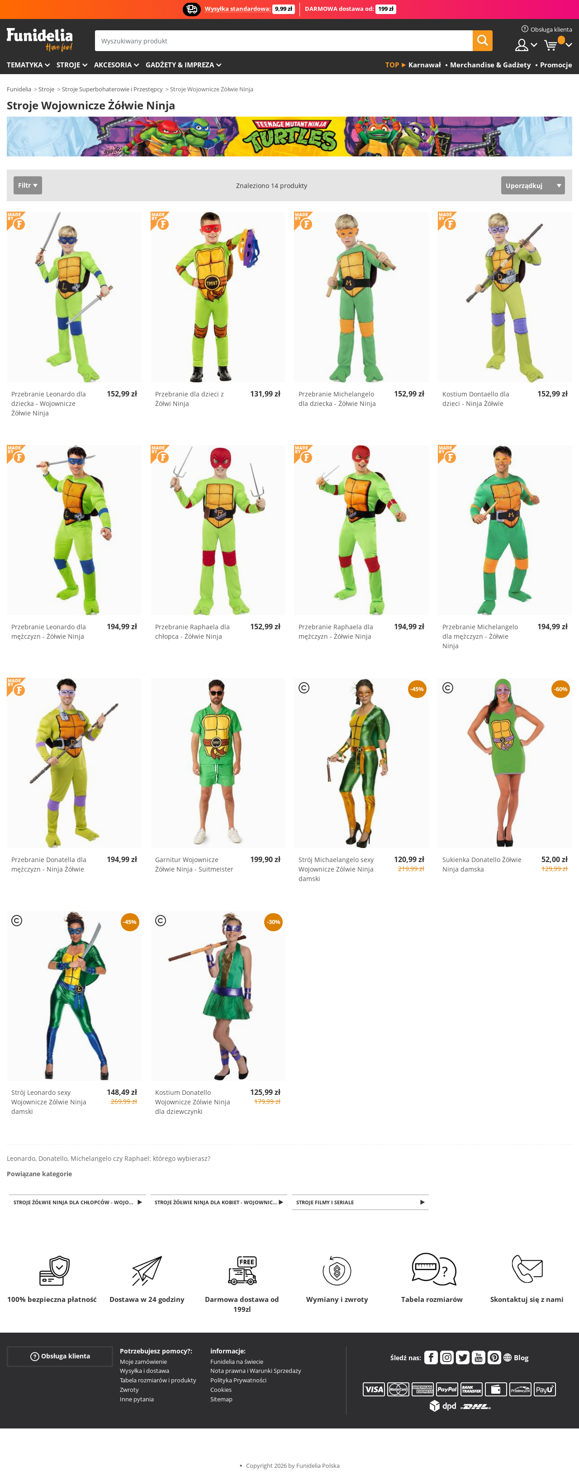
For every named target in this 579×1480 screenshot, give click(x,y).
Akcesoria (113, 64)
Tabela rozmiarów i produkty (158, 1381)
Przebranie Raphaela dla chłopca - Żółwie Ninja (192, 631)
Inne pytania (137, 1400)
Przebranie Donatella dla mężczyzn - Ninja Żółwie (48, 864)
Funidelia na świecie (236, 1362)
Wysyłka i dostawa (144, 1371)
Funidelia (19, 89)
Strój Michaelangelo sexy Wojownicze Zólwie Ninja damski (336, 869)
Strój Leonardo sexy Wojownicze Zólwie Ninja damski (48, 1102)
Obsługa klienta (60, 1357)
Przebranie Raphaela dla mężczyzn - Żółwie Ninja (336, 631)
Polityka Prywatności (238, 1381)
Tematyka (25, 64)
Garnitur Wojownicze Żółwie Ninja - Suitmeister (194, 864)
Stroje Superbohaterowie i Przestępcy (112, 89)
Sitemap (221, 1400)
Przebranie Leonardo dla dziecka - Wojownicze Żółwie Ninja (48, 403)
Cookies (221, 1390)
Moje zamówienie (143, 1362)
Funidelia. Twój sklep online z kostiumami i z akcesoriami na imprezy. (39, 40)
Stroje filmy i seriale (326, 1202)
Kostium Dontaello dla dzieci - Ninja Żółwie (475, 399)
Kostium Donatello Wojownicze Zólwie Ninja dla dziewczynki (192, 1102)
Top (392, 64)
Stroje (68, 64)
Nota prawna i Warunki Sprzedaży (255, 1371)
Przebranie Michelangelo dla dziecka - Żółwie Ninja (337, 399)
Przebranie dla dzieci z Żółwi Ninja (189, 399)
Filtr (24, 185)
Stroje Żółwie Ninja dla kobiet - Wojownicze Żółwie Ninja (222, 1202)
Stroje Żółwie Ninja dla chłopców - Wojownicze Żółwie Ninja (80, 1202)
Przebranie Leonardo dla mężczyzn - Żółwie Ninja (48, 631)
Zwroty (129, 1390)
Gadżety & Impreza (180, 64)
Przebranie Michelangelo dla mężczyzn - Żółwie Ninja (480, 636)
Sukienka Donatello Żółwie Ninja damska (482, 864)
